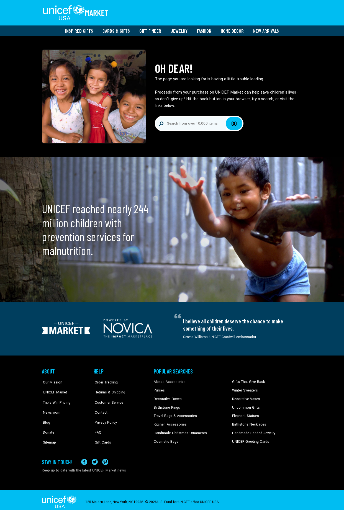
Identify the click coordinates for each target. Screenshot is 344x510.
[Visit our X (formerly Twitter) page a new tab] (94, 457)
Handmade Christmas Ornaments (179, 430)
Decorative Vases (245, 397)
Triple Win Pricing (55, 397)
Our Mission (51, 380)
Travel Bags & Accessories (174, 413)
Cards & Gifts (116, 29)
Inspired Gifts (79, 29)
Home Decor (232, 29)
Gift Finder (150, 29)
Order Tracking (105, 380)
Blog (45, 413)
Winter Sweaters (244, 388)
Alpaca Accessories (169, 380)
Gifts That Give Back (247, 380)
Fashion (204, 29)
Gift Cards (101, 430)
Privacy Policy (104, 413)
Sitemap (48, 430)
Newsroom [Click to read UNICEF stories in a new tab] (50, 405)
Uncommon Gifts (245, 405)
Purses (159, 388)
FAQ (97, 422)
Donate (47, 422)
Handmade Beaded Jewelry (252, 430)
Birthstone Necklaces (248, 422)
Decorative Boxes (167, 397)
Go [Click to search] (234, 122)
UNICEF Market (53, 388)
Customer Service (107, 397)
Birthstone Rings (166, 405)
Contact (100, 405)
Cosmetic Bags (165, 439)
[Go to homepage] (76, 11)
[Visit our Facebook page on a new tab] (84, 457)
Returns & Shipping (108, 388)
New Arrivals (266, 29)
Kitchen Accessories (169, 422)
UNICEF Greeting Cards (249, 439)
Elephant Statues (245, 413)
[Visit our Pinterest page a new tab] (105, 457)
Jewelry (179, 29)
